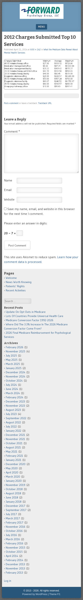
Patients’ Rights (15, 286)
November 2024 (15, 376)
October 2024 (14, 380)
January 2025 (13, 368)
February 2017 (14, 522)
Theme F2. (55, 594)
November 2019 (15, 485)
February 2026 (14, 347)
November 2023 (15, 405)
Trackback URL (45, 103)
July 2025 (11, 355)
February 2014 (14, 560)
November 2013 (15, 568)
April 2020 (12, 472)
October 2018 (14, 489)
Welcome (11, 278)
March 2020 (13, 476)
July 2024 (11, 385)
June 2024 (12, 389)
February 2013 (14, 572)
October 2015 (14, 551)
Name (8, 180)
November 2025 (15, 351)
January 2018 (13, 501)
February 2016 (14, 543)
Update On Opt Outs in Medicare (26, 312)
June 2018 (12, 497)
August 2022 (13, 422)
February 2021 (14, 456)
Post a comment (11, 103)
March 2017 (13, 518)
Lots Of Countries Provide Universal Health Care (34, 316)
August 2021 (13, 447)
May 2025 (12, 360)
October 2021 (14, 443)
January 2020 (14, 481)
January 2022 (13, 430)
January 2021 (13, 460)
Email (8, 190)
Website (9, 199)
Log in (7, 581)
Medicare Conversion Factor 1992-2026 (29, 320)
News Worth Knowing (18, 282)
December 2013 (15, 564)
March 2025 (13, 364)
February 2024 (14, 397)
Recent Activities (16, 290)
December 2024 (15, 372)
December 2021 (15, 435)
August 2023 (13, 410)
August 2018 (13, 493)
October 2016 (14, 531)
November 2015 (15, 547)
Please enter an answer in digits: (25, 223)
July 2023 (11, 414)
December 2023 (15, 401)
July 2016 (11, 535)
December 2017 (15, 506)
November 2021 (15, 439)
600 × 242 (35, 49)
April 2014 (12, 556)
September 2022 (16, 418)
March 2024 (13, 393)
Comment (12, 131)
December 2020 (15, 464)
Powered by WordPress (34, 594)
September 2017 (16, 510)
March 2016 (13, 539)
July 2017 (11, 514)
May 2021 (11, 451)
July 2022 (11, 426)
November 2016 (15, 526)
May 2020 (12, 468)
